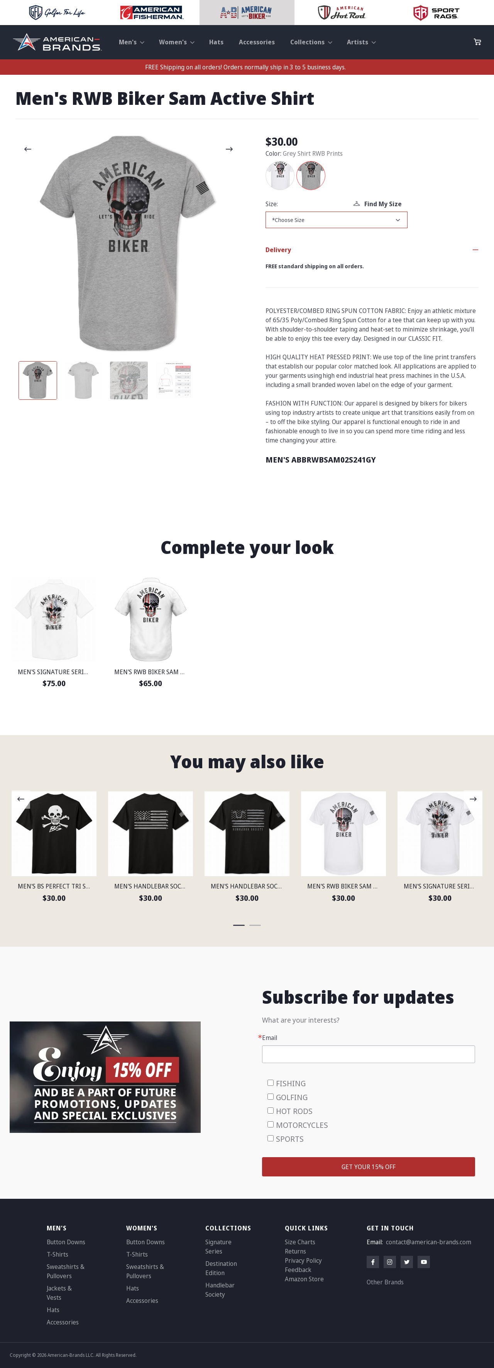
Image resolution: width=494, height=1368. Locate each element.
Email (269, 1038)
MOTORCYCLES (302, 1125)
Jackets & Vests (59, 1293)
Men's (128, 42)
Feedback (298, 1269)
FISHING (291, 1083)
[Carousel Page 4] (174, 380)
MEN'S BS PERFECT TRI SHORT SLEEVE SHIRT (80, 886)
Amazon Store (304, 1279)
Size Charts (300, 1242)
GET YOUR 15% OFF (369, 1167)
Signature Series (218, 1246)
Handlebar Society (220, 1290)
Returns (295, 1251)
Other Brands (385, 1282)
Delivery (278, 250)
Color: (273, 153)
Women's (173, 42)
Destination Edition (221, 1268)
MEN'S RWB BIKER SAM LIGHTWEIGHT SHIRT (177, 672)
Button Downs (66, 1242)
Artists (357, 42)
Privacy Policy (303, 1260)
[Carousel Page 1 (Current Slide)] (38, 380)
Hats (216, 42)
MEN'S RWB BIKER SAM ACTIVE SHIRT (360, 886)
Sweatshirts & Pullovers (66, 1271)
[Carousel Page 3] (129, 380)
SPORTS (290, 1139)
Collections (307, 42)
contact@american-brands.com (428, 1242)
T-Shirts (57, 1254)
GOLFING (292, 1097)
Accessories (257, 42)
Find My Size (378, 204)
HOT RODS (294, 1111)
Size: (272, 204)
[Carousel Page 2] (83, 380)
